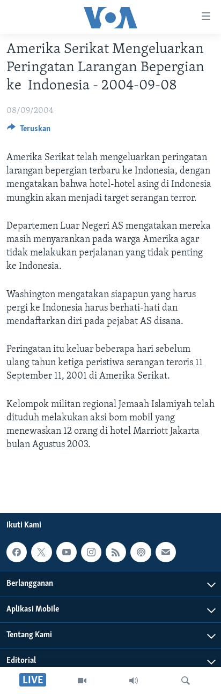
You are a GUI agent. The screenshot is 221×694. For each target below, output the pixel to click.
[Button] (28, 131)
